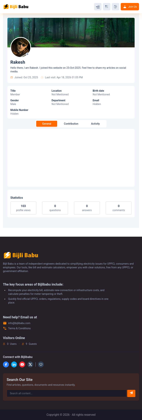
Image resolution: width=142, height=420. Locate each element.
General (46, 123)
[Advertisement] (71, 158)
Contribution (71, 123)
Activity (95, 123)
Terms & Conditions (19, 328)
